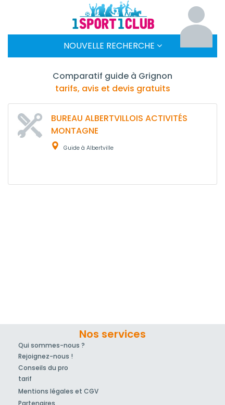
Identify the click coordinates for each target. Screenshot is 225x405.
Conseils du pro (43, 367)
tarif (25, 378)
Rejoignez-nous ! (45, 356)
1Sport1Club (112, 14)
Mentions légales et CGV (58, 391)
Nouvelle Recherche (113, 46)
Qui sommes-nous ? (51, 345)
